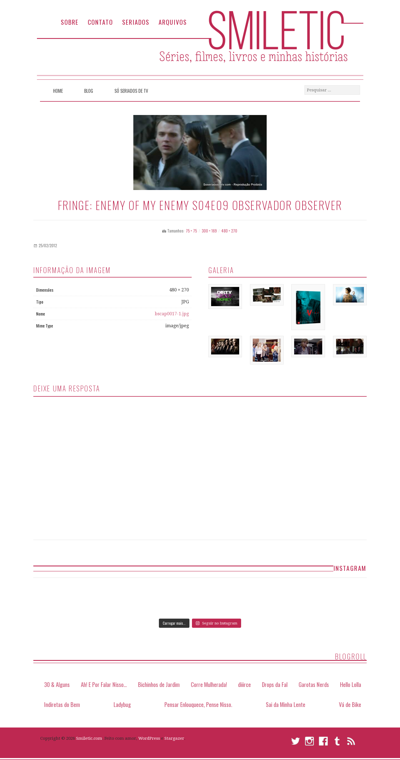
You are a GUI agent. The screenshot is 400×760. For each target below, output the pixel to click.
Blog (88, 91)
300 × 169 (209, 231)
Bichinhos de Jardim (159, 684)
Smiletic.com (89, 738)
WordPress (149, 738)
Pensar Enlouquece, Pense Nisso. (198, 704)
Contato (100, 21)
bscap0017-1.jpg (172, 313)
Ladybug (122, 704)
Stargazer (174, 738)
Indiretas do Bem (62, 704)
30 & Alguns (57, 684)
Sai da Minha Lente (285, 704)
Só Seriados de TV (131, 91)
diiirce (244, 684)
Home (58, 91)
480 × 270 (229, 231)
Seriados (135, 21)
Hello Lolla (350, 684)
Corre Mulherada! (209, 684)
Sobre (70, 21)
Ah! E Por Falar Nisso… (104, 684)
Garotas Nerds (314, 684)
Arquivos (173, 21)
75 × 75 (191, 231)
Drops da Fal (275, 684)
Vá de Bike (350, 704)
